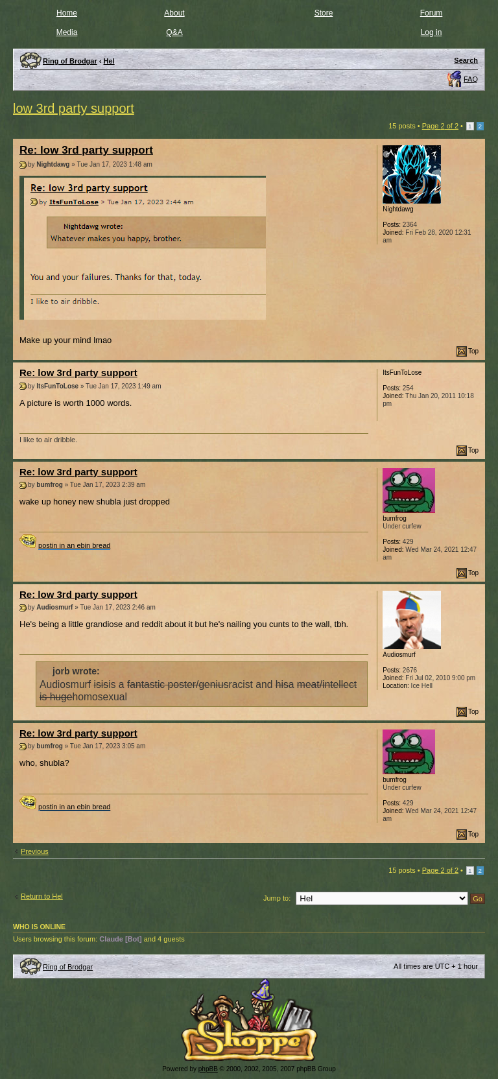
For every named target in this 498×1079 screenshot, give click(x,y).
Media (67, 32)
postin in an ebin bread (74, 545)
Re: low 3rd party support (86, 150)
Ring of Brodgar (68, 967)
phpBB (208, 1069)
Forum (431, 13)
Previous (35, 851)
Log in (431, 32)
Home (66, 13)
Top (473, 351)
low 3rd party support (73, 108)
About (174, 13)
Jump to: (276, 898)
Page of (440, 126)
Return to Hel (42, 896)
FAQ (471, 79)
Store (323, 13)
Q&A (174, 32)
